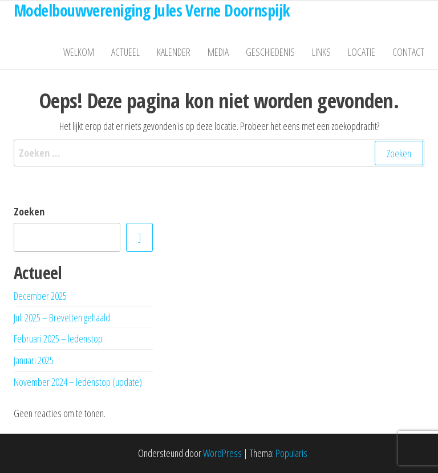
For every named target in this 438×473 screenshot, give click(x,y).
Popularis (291, 453)
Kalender (173, 52)
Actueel (125, 52)
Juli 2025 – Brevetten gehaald (62, 317)
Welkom (78, 52)
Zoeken (29, 211)
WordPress (222, 453)
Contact (408, 52)
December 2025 (40, 296)
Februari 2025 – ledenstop (58, 338)
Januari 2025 (34, 360)
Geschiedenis (270, 52)
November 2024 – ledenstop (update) (78, 382)
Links (321, 52)
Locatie (361, 52)
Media (218, 52)
